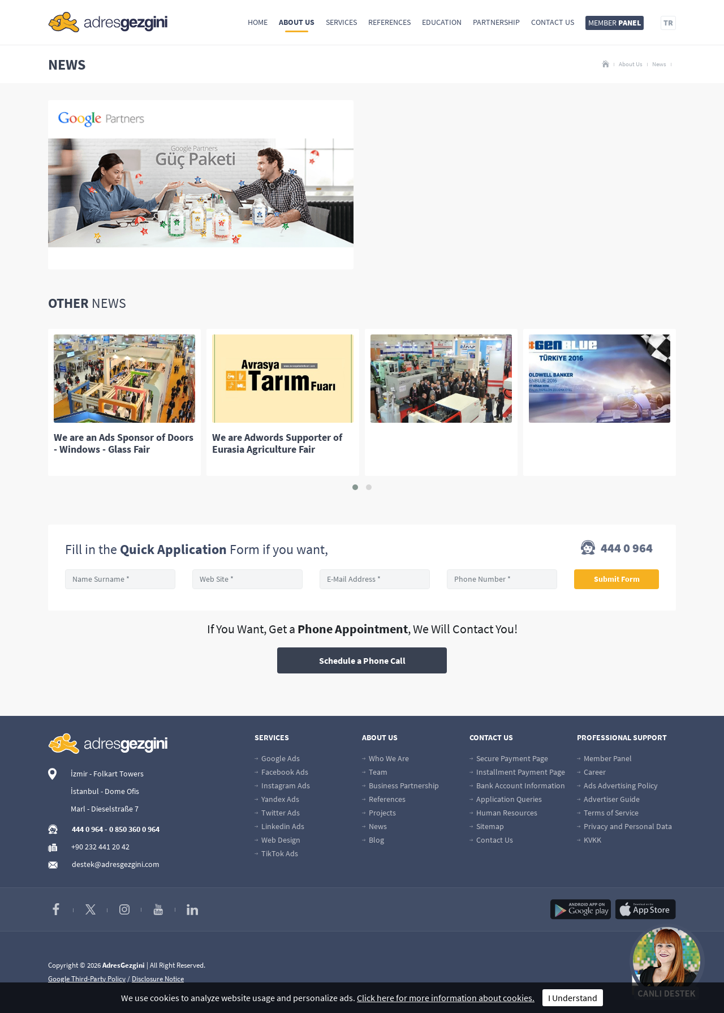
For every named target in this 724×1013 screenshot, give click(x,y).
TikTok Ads (276, 853)
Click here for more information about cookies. (446, 997)
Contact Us (552, 22)
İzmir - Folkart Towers (107, 774)
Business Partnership (400, 785)
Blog (373, 840)
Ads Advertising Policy (617, 785)
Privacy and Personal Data (624, 826)
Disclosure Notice (158, 979)
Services (341, 22)
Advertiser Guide (608, 799)
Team (374, 772)
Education (442, 22)
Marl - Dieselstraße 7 (105, 809)
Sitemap (486, 826)
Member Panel (604, 758)
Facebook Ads (281, 772)
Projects (379, 813)
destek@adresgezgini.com (116, 864)
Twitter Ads (277, 813)
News (659, 64)
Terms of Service (608, 813)
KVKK (589, 840)
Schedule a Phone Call (362, 660)
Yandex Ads (277, 799)
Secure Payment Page (508, 758)
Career (591, 772)
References (389, 22)
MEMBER (614, 23)
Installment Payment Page (517, 772)
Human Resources (503, 813)
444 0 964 (617, 549)
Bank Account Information (517, 785)
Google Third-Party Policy (87, 979)
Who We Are (385, 758)
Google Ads (277, 758)
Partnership (496, 22)
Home (258, 22)
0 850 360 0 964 (134, 829)
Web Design (277, 840)
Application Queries (505, 799)
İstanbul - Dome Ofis (105, 791)
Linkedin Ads (279, 826)
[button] (355, 487)
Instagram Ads (282, 785)
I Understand (572, 997)
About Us (296, 22)
